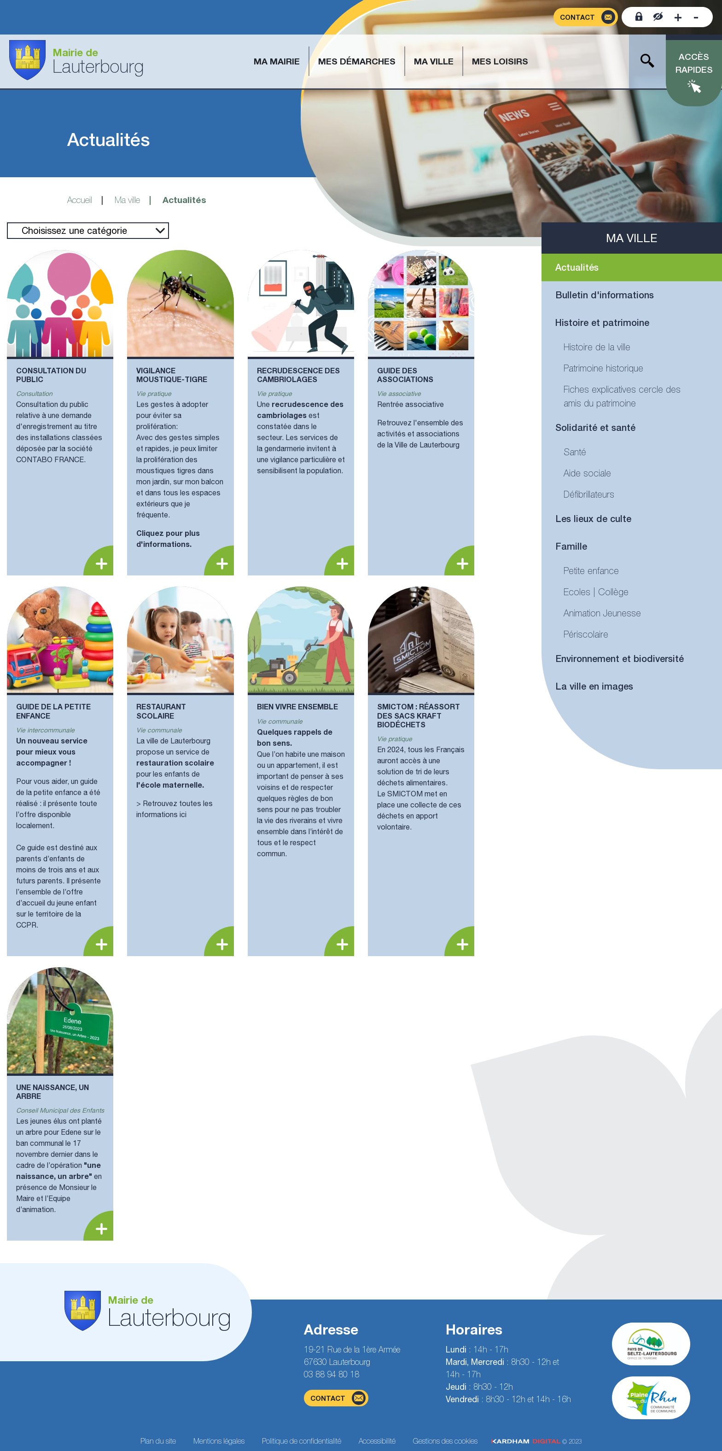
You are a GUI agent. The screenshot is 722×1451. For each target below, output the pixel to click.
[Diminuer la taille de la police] (696, 17)
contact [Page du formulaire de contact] (338, 1398)
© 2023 (536, 1441)
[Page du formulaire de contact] (585, 17)
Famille (571, 546)
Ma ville (127, 200)
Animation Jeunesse (602, 613)
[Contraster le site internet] (658, 17)
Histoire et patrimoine (602, 322)
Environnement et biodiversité (619, 658)
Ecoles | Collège (596, 591)
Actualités (577, 267)
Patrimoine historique (603, 368)
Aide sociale (587, 473)
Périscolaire (586, 634)
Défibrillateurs (589, 494)
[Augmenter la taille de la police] (678, 17)
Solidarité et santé (595, 427)
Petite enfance (591, 570)
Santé (575, 452)
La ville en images (594, 686)
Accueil (79, 200)
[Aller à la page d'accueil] (76, 61)
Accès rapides (694, 63)
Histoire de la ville (597, 347)
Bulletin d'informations (604, 295)
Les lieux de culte (593, 518)
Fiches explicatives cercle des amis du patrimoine (622, 396)
